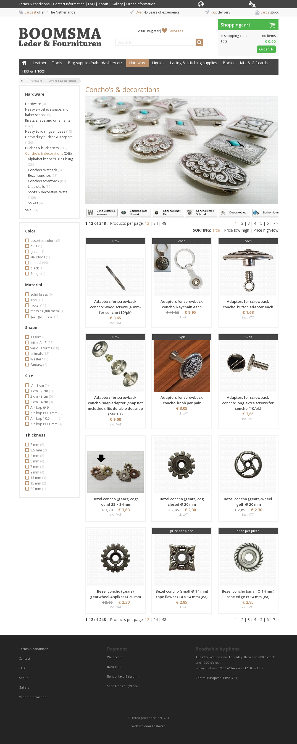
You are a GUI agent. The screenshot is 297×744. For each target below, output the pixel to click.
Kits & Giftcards (254, 62)
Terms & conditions (34, 4)
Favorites (176, 31)
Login (140, 31)
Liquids (158, 62)
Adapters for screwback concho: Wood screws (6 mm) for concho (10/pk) (115, 307)
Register (153, 31)
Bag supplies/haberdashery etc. (95, 62)
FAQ (91, 4)
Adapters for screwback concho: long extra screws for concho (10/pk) (248, 403)
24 (155, 223)
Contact (25, 658)
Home (24, 63)
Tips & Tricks (33, 71)
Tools (57, 62)
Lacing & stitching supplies (193, 62)
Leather (39, 62)
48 (164, 223)
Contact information (69, 4)
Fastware (158, 726)
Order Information (140, 4)
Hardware (137, 62)
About (103, 4)
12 (147, 223)
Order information (32, 697)
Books (228, 62)
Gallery (117, 4)
